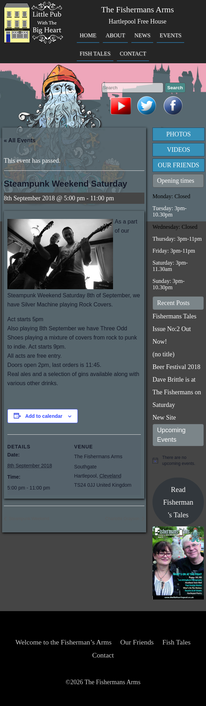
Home (88, 35)
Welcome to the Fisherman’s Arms (63, 642)
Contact (133, 54)
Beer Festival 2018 (176, 366)
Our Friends (178, 165)
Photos (178, 134)
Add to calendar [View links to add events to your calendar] (43, 416)
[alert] (178, 460)
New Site (164, 417)
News (142, 35)
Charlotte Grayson (123, 518)
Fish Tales (95, 54)
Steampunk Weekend (28, 518)
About (115, 35)
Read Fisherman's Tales (178, 502)
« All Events (20, 140)
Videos (178, 149)
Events (170, 35)
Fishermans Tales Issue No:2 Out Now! (174, 329)
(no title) (163, 354)
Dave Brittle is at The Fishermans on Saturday (176, 392)
